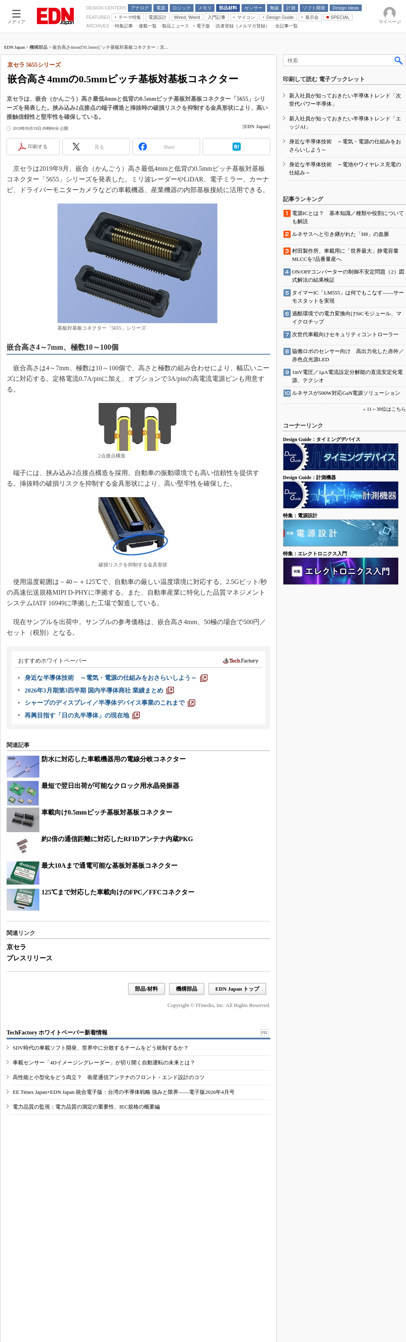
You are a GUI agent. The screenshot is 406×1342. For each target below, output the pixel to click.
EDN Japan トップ (237, 989)
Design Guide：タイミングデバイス (321, 439)
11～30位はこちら (386, 409)
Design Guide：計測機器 (309, 477)
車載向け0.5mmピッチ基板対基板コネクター (106, 812)
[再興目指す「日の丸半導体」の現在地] (82, 715)
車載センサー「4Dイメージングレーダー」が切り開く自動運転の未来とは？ (104, 1062)
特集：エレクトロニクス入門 (315, 554)
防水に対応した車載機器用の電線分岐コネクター (113, 759)
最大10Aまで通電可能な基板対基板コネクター (109, 865)
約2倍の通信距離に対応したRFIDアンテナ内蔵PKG (117, 838)
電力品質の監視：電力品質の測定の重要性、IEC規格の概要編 (86, 1107)
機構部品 (39, 47)
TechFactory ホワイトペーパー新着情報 (57, 1033)
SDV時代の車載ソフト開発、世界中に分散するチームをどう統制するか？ (101, 1048)
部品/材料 (146, 989)
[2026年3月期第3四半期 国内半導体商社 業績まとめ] (99, 690)
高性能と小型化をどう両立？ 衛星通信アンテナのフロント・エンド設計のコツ (109, 1077)
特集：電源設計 (300, 515)
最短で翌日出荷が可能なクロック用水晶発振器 (110, 785)
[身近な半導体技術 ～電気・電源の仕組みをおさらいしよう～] (116, 677)
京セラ (16, 947)
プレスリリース (29, 958)
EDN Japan (14, 47)
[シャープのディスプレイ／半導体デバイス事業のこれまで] (110, 702)
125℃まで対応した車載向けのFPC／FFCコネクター (117, 892)
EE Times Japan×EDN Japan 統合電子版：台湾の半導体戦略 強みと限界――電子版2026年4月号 (124, 1092)
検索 (399, 60)
